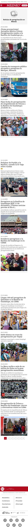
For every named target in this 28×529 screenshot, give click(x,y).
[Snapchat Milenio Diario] (20, 525)
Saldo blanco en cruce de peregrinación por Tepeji (11, 335)
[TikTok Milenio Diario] (14, 525)
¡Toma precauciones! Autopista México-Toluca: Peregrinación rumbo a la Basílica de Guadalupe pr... (12, 32)
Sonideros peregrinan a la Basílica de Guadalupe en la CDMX (13, 241)
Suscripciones (6, 504)
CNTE (18, 1)
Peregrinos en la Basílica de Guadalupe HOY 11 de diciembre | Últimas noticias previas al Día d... (13, 204)
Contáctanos (6, 501)
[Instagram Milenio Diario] (17, 520)
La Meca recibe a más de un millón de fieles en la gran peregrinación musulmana (13, 368)
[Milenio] (14, 5)
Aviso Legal (19, 504)
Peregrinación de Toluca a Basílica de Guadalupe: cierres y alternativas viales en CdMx (14, 405)
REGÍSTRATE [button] (24, 5)
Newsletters (5, 497)
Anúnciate (5, 507)
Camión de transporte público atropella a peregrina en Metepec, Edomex (14, 68)
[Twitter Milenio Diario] (11, 520)
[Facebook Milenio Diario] (5, 520)
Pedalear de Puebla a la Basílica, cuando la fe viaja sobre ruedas (12, 164)
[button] (1, 5)
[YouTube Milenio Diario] (8, 525)
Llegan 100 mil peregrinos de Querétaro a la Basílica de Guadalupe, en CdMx (13, 299)
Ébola (22, 1)
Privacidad (19, 501)
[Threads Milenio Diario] (23, 520)
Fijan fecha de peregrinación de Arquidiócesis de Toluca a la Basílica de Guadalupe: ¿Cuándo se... (13, 105)
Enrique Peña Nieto (12, 1)
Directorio (19, 497)
